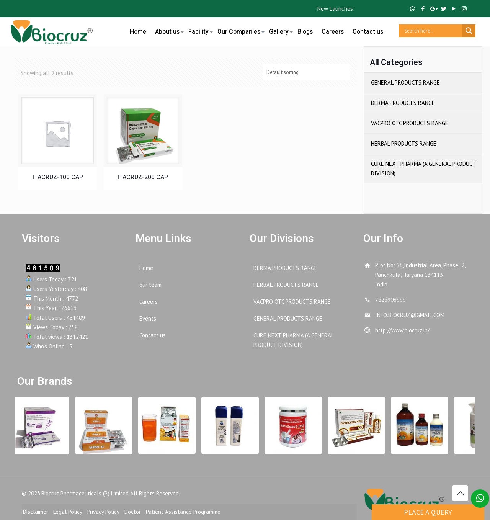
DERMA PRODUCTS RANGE (403, 102)
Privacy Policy (103, 511)
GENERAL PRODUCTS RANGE (405, 82)
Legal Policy (67, 511)
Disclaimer (35, 511)
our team (150, 284)
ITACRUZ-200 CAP (143, 177)
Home (146, 267)
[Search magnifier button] (468, 30)
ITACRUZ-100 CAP (58, 177)
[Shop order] (307, 72)
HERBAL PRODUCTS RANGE (403, 143)
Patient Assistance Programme (183, 511)
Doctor (132, 511)
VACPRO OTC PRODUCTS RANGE (409, 123)
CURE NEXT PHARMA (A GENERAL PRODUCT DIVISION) (423, 168)
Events (147, 318)
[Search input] (433, 30)
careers (148, 301)
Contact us (152, 335)
